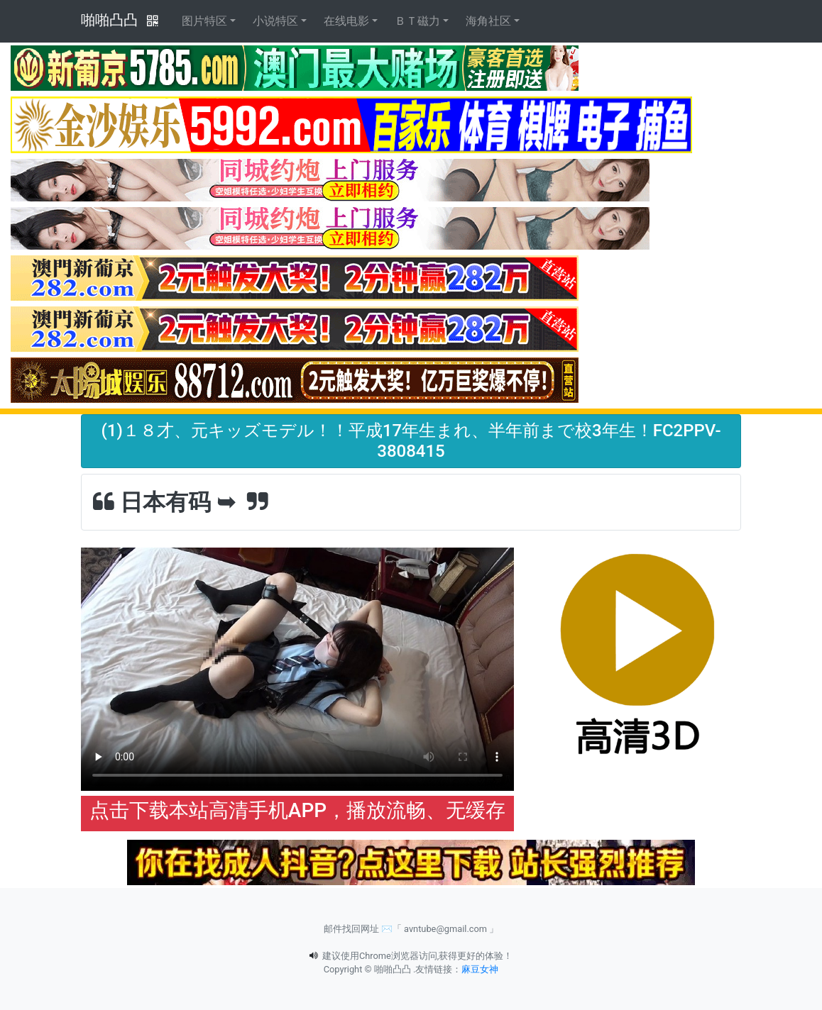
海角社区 (488, 21)
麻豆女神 (479, 969)
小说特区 (275, 21)
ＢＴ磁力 (417, 21)
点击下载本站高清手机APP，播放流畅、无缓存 (297, 810)
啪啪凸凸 (109, 19)
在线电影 (346, 21)
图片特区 (204, 21)
